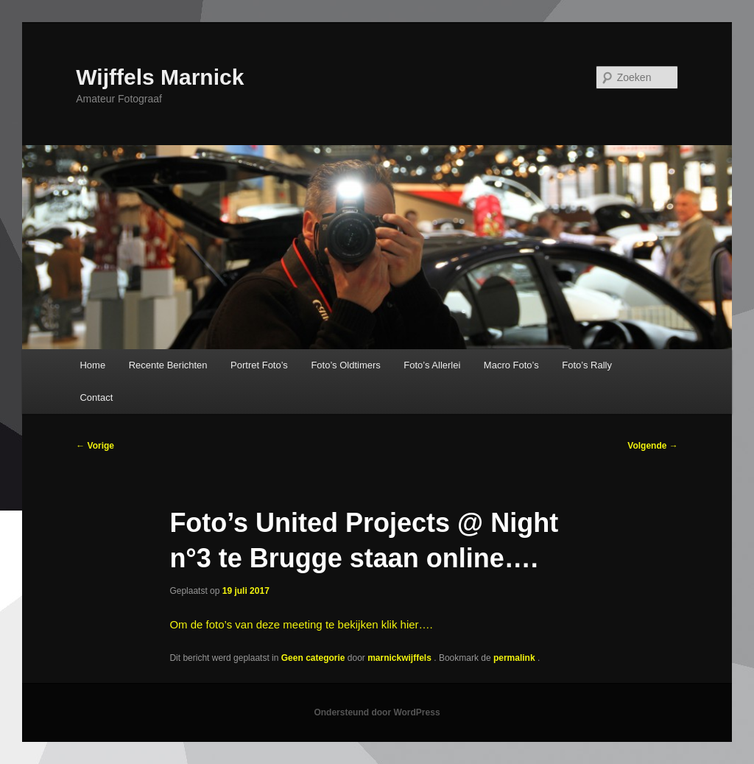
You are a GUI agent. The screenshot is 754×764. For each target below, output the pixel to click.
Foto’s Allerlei (432, 365)
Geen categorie (313, 658)
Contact (96, 397)
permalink (515, 658)
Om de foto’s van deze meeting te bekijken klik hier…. (300, 624)
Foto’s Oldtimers (345, 365)
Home (92, 365)
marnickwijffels (400, 658)
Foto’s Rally (587, 365)
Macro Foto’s (511, 365)
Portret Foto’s (259, 365)
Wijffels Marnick (160, 77)
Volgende (652, 446)
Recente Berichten (168, 365)
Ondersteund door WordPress (377, 712)
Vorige (95, 446)
